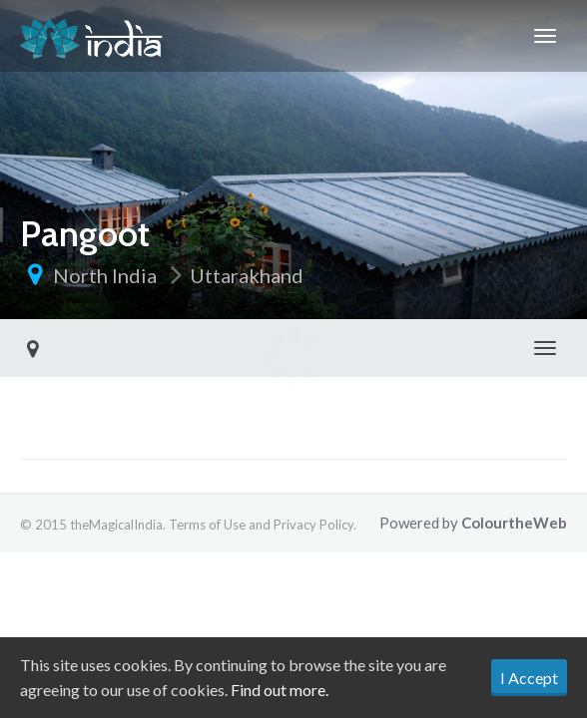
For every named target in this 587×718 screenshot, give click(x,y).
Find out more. (279, 689)
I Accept (529, 677)
